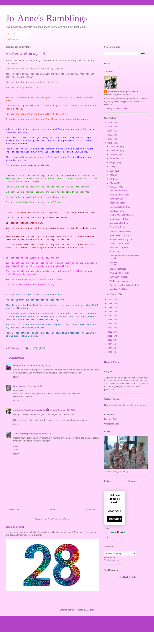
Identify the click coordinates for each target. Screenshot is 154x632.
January (114, 294)
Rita (15, 386)
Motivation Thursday (118, 277)
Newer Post (13, 509)
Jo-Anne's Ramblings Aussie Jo (29, 410)
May (112, 175)
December (115, 146)
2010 (110, 340)
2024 (110, 131)
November (115, 150)
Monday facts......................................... (124, 263)
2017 (110, 311)
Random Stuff (110, 419)
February (114, 187)
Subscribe (114, 518)
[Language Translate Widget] (120, 553)
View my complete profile (115, 108)
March (113, 183)
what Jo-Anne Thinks (119, 219)
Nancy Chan (19, 365)
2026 (110, 122)
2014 (110, 323)
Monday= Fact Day (118, 289)
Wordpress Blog (111, 424)
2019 (110, 303)
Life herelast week (117, 269)
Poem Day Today (117, 203)
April (112, 179)
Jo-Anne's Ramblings (47, 18)
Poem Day (114, 251)
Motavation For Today (119, 223)
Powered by (115, 532)
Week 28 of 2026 (15, 527)
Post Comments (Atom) (58, 519)
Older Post (91, 509)
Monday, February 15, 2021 (62, 410)
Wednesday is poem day (120, 281)
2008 (110, 348)
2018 (110, 307)
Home (53, 509)
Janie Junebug (20, 434)
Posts (11, 34)
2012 (110, 332)
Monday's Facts (116, 211)
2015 (110, 319)
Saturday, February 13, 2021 (39, 365)
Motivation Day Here (118, 247)
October (114, 154)
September (115, 158)
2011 (110, 336)
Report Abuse (112, 362)
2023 (110, 135)
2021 (110, 143)
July (112, 166)
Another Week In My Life (120, 239)
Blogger (90, 610)
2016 (110, 315)
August (113, 162)
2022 (110, 139)
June (112, 171)
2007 (110, 352)
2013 (110, 328)
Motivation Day (116, 199)
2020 (110, 299)
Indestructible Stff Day (119, 207)
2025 (110, 126)
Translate (111, 560)
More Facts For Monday (120, 235)
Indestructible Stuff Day (120, 231)
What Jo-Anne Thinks (119, 195)
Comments (14, 39)
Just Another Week (118, 190)
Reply (16, 377)
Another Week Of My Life (121, 215)
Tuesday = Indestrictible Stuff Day (125, 285)
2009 (110, 344)
